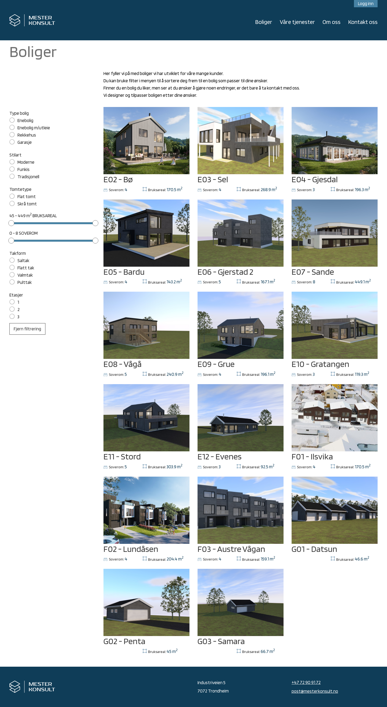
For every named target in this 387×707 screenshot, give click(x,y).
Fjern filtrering (27, 328)
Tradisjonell (28, 176)
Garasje (24, 142)
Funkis (23, 169)
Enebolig (25, 120)
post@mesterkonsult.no (315, 691)
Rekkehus (26, 135)
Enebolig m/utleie (33, 127)
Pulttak (24, 282)
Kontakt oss (363, 21)
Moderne (25, 162)
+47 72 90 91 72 (306, 682)
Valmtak (25, 275)
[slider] (11, 223)
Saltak (23, 260)
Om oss (331, 21)
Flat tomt (26, 196)
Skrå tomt (27, 203)
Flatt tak (25, 267)
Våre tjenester (297, 21)
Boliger (263, 21)
